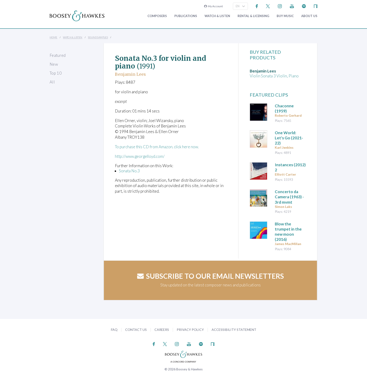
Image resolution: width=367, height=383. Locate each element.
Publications (185, 16)
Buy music (285, 16)
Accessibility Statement (234, 330)
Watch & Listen (217, 16)
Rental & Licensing (253, 16)
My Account (213, 6)
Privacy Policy (190, 330)
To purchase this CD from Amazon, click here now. (157, 146)
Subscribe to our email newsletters (210, 276)
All (52, 81)
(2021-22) (289, 137)
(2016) (288, 231)
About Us (309, 16)
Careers (161, 330)
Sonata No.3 (129, 170)
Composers (157, 16)
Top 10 (56, 73)
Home (53, 37)
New (54, 64)
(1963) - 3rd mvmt (289, 196)
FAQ (114, 330)
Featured (58, 55)
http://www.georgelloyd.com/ (140, 156)
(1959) (284, 108)
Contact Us (136, 330)
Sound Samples (98, 37)
